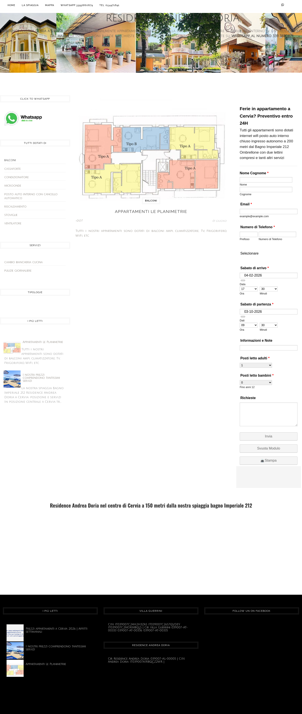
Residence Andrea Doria (172, 18)
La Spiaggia (30, 5)
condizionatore (16, 177)
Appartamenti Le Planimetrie (43, 342)
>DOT (79, 220)
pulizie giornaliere (17, 270)
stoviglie (10, 215)
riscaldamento (15, 206)
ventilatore (12, 223)
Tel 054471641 (109, 5)
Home (11, 5)
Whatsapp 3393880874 (77, 5)
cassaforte (12, 168)
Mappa (49, 5)
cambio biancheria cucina (23, 262)
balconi (151, 200)
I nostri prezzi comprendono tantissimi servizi (41, 377)
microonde (12, 185)
